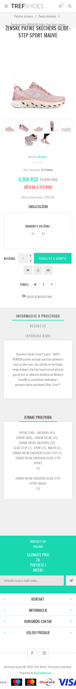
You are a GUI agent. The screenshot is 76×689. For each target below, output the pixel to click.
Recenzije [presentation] (38, 326)
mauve (52, 447)
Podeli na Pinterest (52, 284)
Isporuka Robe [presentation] (38, 336)
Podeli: (24, 284)
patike (23, 432)
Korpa (62, 4)
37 (32, 233)
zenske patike (43, 437)
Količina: (9, 258)
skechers (42, 432)
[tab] (38, 316)
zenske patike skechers (34, 442)
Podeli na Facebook (43, 284)
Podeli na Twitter (35, 284)
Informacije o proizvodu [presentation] (38, 316)
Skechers (42, 156)
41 (43, 233)
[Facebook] (32, 653)
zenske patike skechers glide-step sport (38, 460)
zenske (20, 437)
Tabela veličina (38, 206)
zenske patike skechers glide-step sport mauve (38, 480)
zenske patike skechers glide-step (35, 453)
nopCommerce (42, 673)
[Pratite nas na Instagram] (44, 653)
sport (38, 447)
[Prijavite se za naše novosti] (32, 580)
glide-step (20, 447)
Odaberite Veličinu (37, 226)
